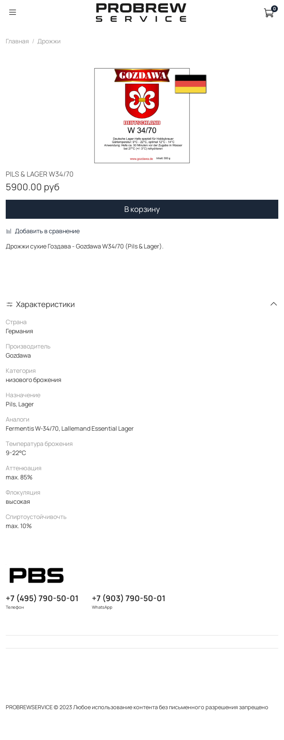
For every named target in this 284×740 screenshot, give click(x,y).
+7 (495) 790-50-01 (42, 598)
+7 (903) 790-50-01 (128, 598)
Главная (17, 41)
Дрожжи (49, 41)
